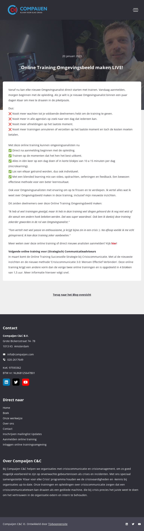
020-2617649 (15, 359)
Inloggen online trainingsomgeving (24, 444)
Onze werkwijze (12, 418)
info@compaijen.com (20, 354)
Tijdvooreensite (58, 524)
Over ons (8, 423)
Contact (7, 429)
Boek (6, 413)
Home (6, 407)
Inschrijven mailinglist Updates (22, 434)
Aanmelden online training (20, 439)
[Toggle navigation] (135, 10)
